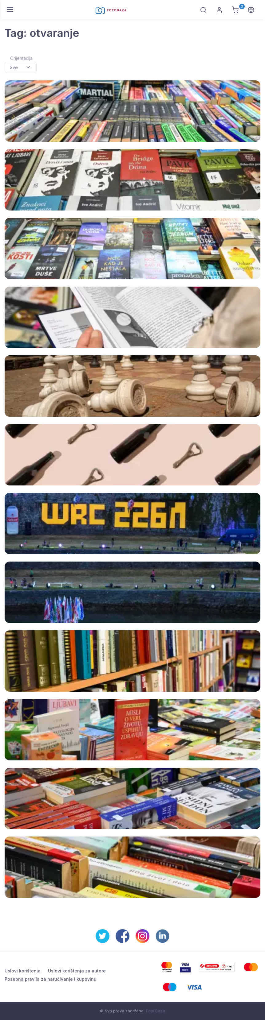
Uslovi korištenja (23, 970)
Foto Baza (155, 1010)
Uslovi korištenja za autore (77, 970)
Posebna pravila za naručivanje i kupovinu (51, 979)
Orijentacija (21, 58)
